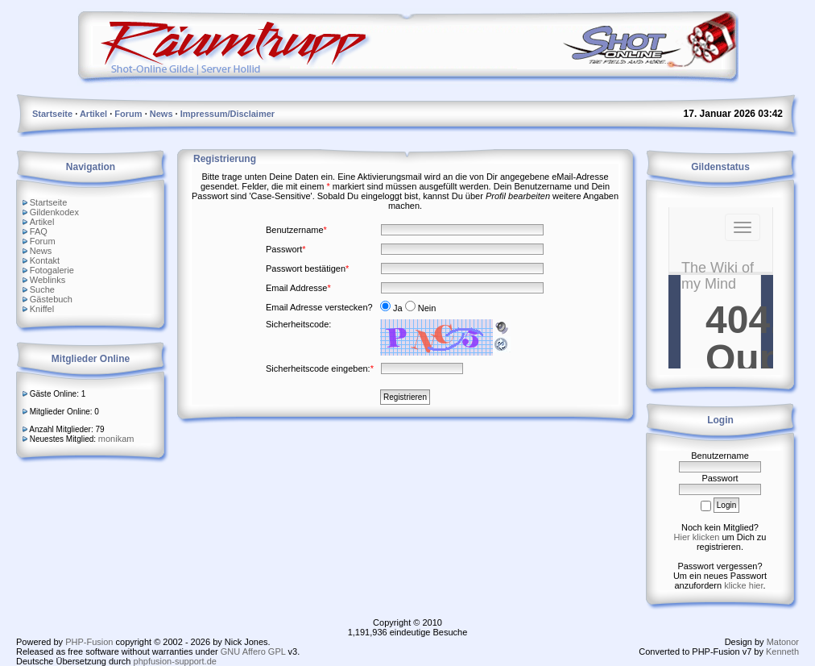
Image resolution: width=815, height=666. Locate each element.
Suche (42, 289)
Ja (392, 308)
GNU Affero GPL (253, 651)
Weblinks (47, 280)
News (41, 251)
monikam (116, 438)
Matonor (783, 642)
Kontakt (45, 260)
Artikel (42, 222)
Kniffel (42, 309)
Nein (420, 308)
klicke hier (743, 585)
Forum (43, 241)
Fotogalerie (52, 270)
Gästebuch (51, 299)
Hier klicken (697, 537)
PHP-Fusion (89, 642)
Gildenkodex (54, 212)
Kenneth (782, 651)
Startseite (48, 202)
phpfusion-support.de (175, 661)
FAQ (39, 231)
